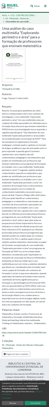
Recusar (12, 403)
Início (4, 15)
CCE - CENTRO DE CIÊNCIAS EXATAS (23, 15)
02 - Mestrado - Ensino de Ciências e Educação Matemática (18, 18)
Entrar (37, 6)
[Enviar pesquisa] (31, 6)
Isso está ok (35, 403)
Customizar (6, 398)
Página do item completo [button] (16, 354)
